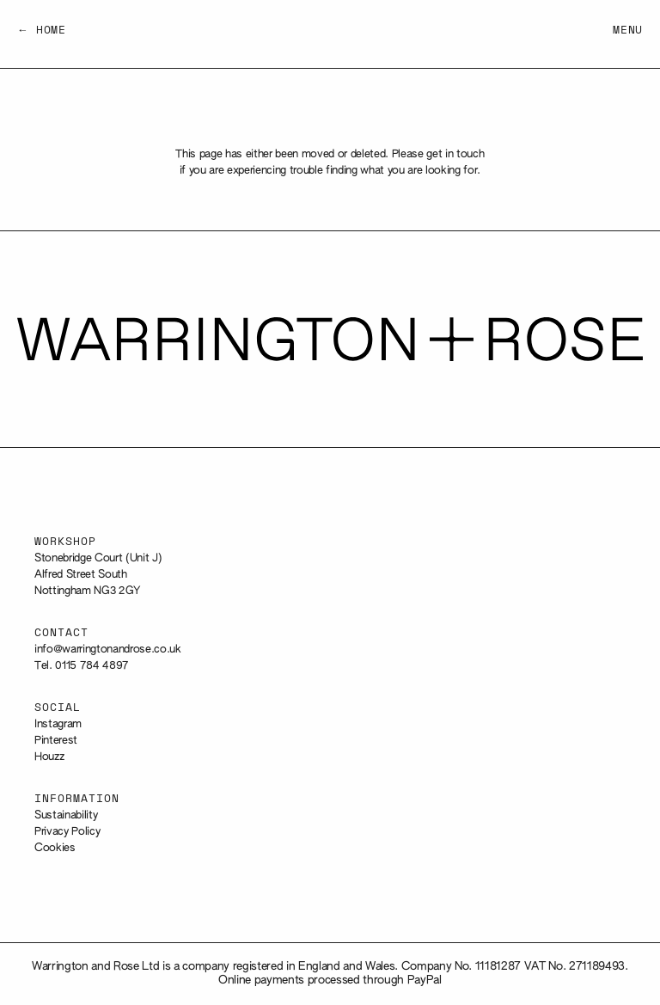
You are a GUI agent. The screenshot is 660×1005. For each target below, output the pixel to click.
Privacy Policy (67, 831)
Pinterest (55, 740)
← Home (41, 30)
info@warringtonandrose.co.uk (107, 649)
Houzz (49, 757)
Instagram (58, 724)
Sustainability (65, 815)
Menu (628, 30)
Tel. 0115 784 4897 (81, 665)
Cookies (55, 848)
